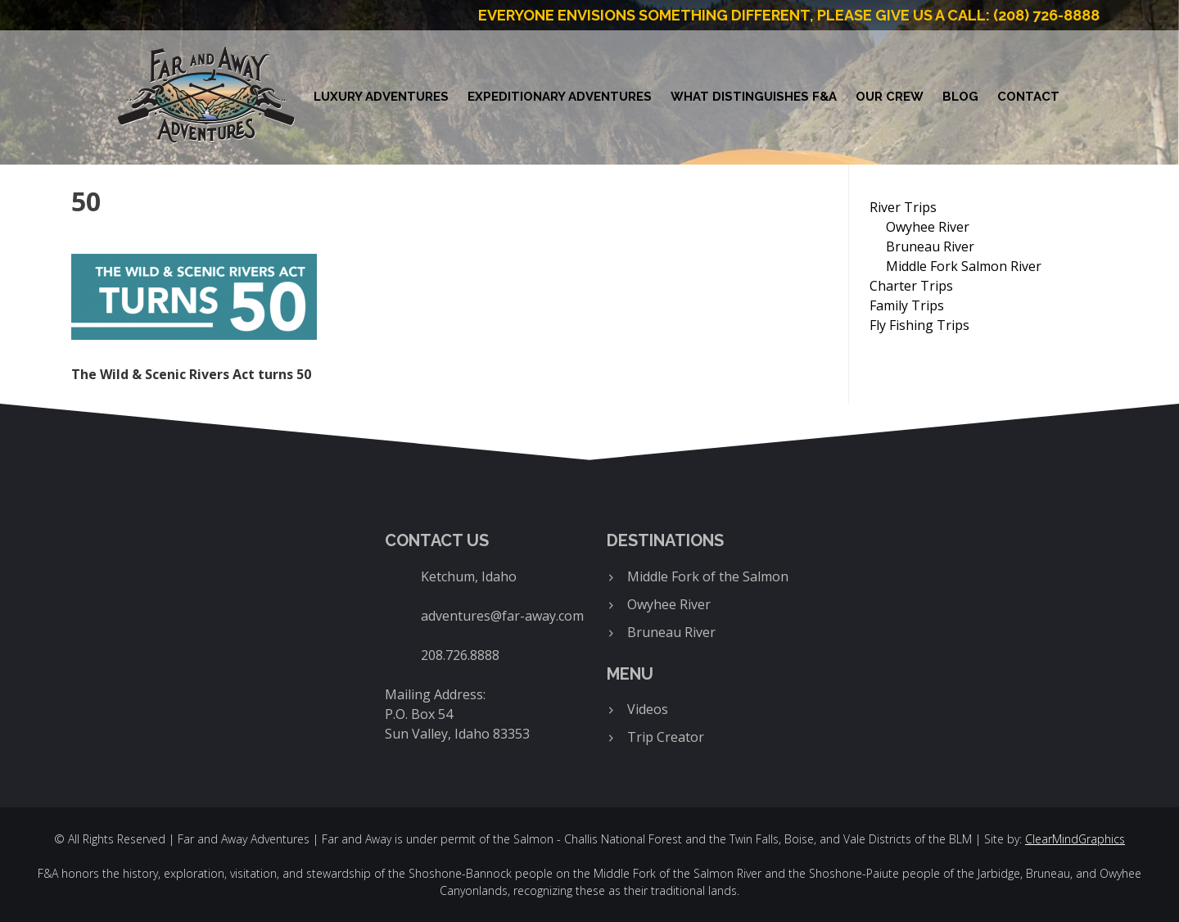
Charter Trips (911, 286)
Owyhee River (927, 227)
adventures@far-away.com (502, 616)
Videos (647, 709)
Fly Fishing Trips (919, 325)
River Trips (903, 207)
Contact (1028, 96)
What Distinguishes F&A (754, 96)
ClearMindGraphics (1075, 839)
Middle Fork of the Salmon (707, 576)
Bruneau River (930, 246)
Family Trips (907, 305)
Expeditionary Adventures (560, 96)
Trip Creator (665, 737)
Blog (960, 96)
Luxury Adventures (381, 96)
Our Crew (890, 96)
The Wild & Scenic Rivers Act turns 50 (191, 374)
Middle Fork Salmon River (963, 266)
